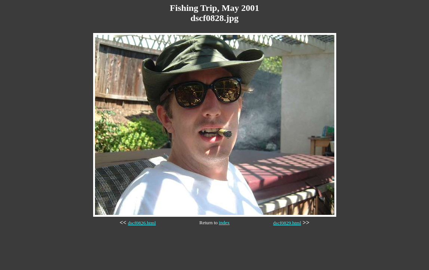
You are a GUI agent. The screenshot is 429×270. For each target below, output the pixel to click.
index (224, 222)
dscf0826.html (142, 223)
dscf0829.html (287, 223)
